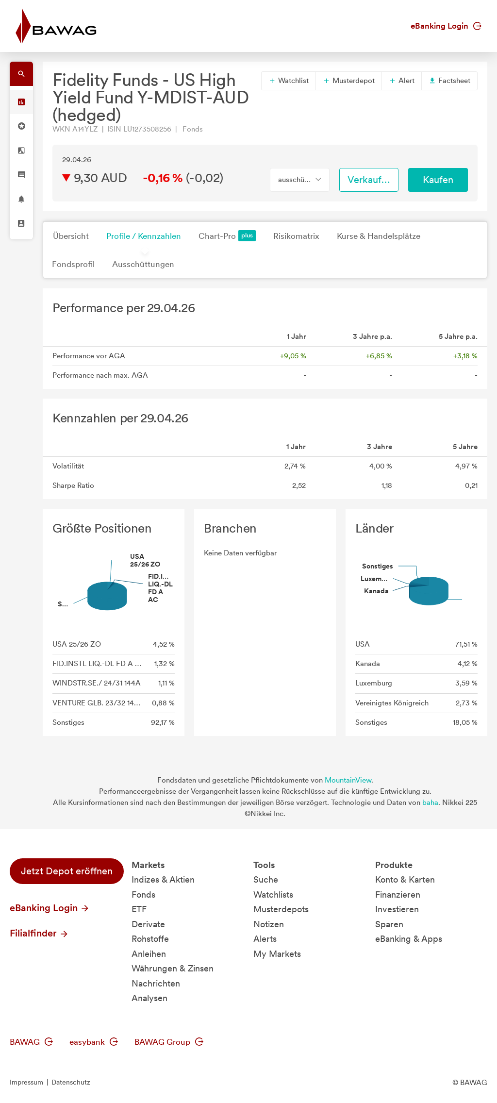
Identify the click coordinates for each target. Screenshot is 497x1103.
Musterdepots (281, 909)
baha (430, 802)
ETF (139, 909)
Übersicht (71, 236)
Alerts (265, 939)
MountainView (348, 780)
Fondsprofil (73, 264)
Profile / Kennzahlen (143, 236)
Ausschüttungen (143, 264)
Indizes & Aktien (163, 879)
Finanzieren (397, 894)
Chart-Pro (227, 235)
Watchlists (273, 894)
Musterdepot (349, 80)
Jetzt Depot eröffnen (67, 871)
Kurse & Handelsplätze (378, 236)
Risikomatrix (296, 236)
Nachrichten (156, 983)
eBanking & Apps (408, 939)
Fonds (143, 894)
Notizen (268, 924)
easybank (93, 1042)
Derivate (148, 924)
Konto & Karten (405, 879)
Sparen (389, 924)
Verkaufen (370, 179)
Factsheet (449, 80)
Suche (265, 879)
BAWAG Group (168, 1042)
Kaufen (438, 179)
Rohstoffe (150, 939)
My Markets (277, 954)
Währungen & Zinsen (173, 968)
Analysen (149, 998)
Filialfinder (39, 933)
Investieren (397, 909)
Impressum (26, 1082)
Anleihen (149, 954)
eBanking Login (446, 26)
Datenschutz (70, 1082)
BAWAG (31, 1042)
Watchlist (288, 80)
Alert (401, 80)
